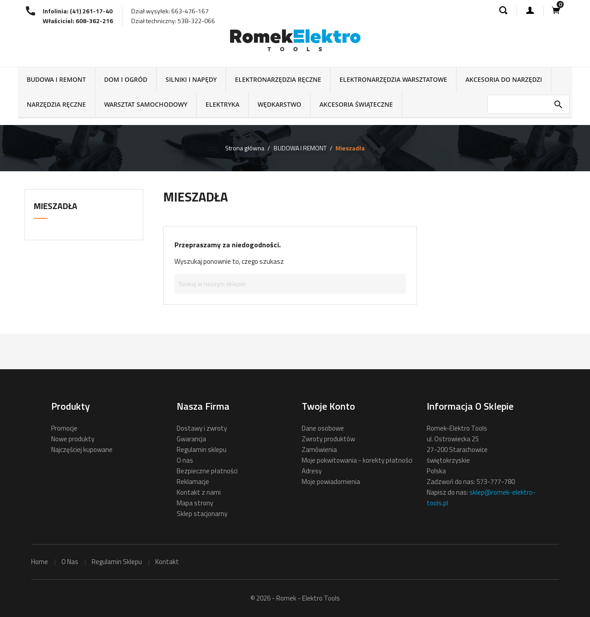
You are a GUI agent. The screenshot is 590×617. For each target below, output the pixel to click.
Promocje (64, 428)
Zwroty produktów (328, 439)
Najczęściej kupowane (82, 449)
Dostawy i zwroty (202, 428)
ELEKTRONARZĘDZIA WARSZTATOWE (393, 79)
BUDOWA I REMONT (56, 79)
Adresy (312, 471)
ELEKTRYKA (222, 104)
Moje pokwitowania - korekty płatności (357, 460)
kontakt (167, 562)
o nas (69, 562)
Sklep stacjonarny (202, 513)
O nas (185, 460)
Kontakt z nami (199, 492)
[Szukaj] (290, 284)
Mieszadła (55, 205)
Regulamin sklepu (201, 449)
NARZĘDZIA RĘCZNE (56, 104)
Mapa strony (195, 503)
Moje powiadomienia (331, 481)
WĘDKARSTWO (279, 104)
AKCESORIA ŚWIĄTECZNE (356, 104)
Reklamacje (193, 481)
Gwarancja (191, 439)
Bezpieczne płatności (207, 471)
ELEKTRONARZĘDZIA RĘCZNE (278, 79)
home (39, 562)
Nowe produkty (72, 439)
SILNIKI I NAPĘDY (191, 79)
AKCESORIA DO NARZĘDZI (503, 79)
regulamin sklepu (117, 562)
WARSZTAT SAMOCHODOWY (145, 104)
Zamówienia (319, 449)
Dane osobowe (323, 428)
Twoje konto (328, 406)
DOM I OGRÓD (125, 79)
